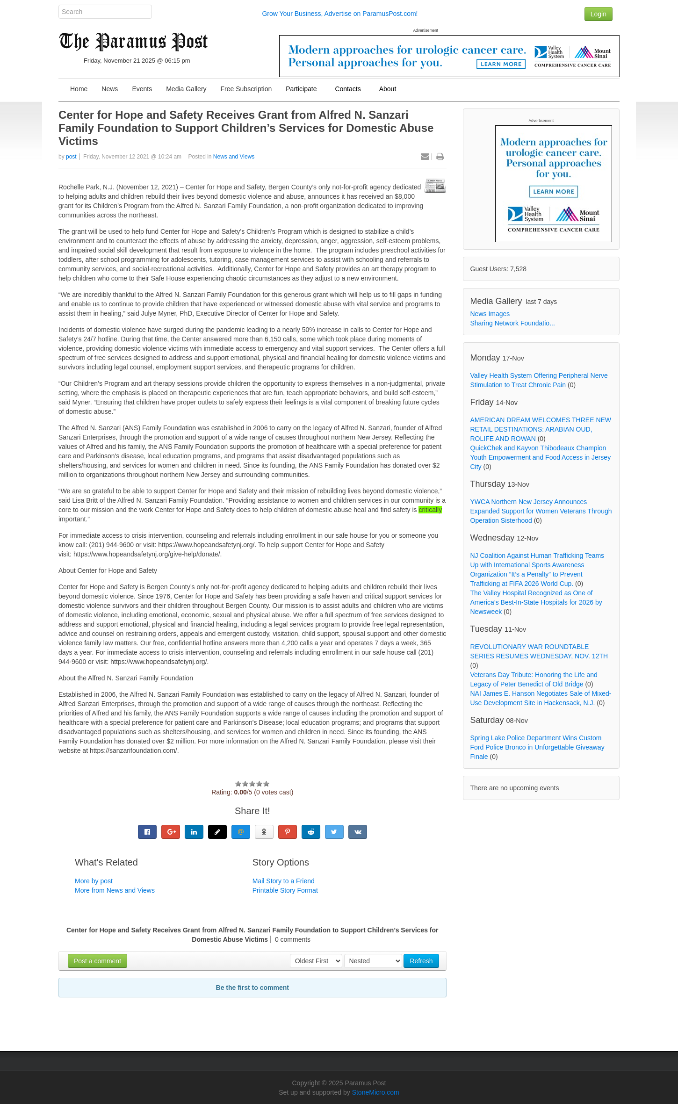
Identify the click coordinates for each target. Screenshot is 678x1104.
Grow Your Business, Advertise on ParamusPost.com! (340, 13)
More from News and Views (115, 890)
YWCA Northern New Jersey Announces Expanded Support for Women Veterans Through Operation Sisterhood (541, 511)
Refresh (421, 961)
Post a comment (97, 961)
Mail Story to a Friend (283, 881)
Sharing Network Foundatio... (512, 323)
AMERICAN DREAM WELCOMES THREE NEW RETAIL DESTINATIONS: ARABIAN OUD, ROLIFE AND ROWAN (541, 429)
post (71, 156)
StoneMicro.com (375, 1092)
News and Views (234, 156)
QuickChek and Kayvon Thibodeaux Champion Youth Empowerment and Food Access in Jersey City (540, 457)
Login (598, 14)
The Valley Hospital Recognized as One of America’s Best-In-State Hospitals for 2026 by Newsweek (536, 602)
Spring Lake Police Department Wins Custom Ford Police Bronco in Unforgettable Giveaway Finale (537, 747)
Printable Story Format (285, 890)
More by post (94, 881)
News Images (490, 313)
